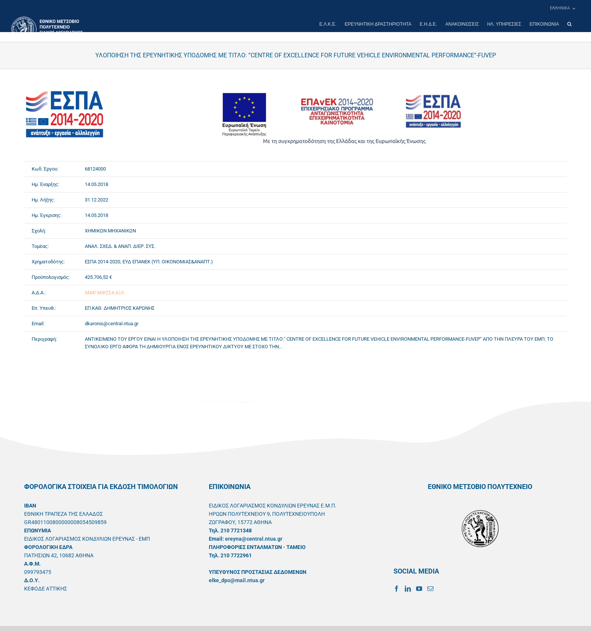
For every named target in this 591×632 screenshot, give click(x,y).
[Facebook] (396, 589)
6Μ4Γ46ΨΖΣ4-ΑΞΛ (104, 292)
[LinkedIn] (408, 589)
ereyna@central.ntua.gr (253, 539)
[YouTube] (419, 589)
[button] (569, 24)
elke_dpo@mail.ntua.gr (237, 580)
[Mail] (430, 589)
